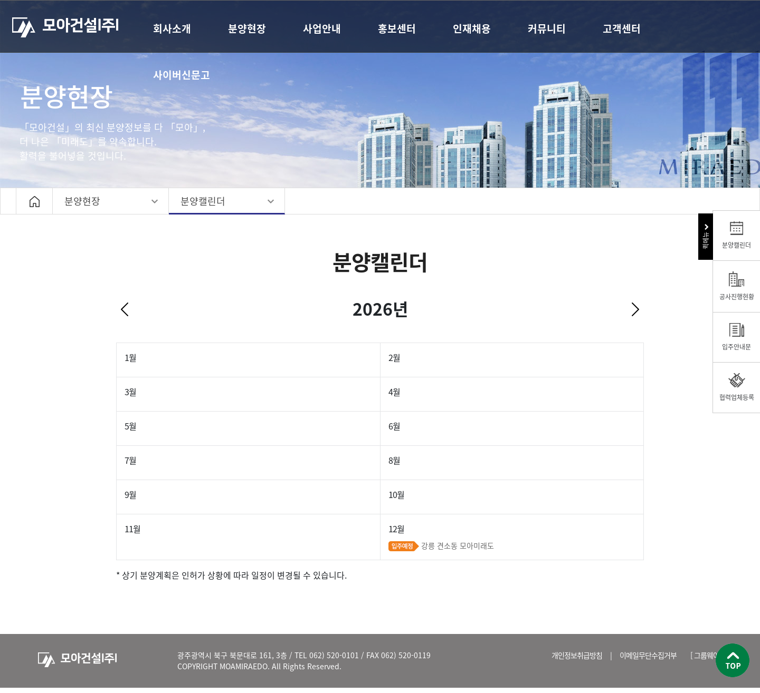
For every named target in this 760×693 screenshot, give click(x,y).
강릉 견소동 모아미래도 (457, 545)
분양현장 (247, 28)
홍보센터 (397, 28)
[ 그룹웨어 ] (706, 655)
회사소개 (172, 28)
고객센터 (622, 28)
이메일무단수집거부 (648, 655)
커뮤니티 (547, 28)
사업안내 (322, 28)
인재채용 (472, 28)
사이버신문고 (181, 74)
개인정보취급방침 (577, 655)
